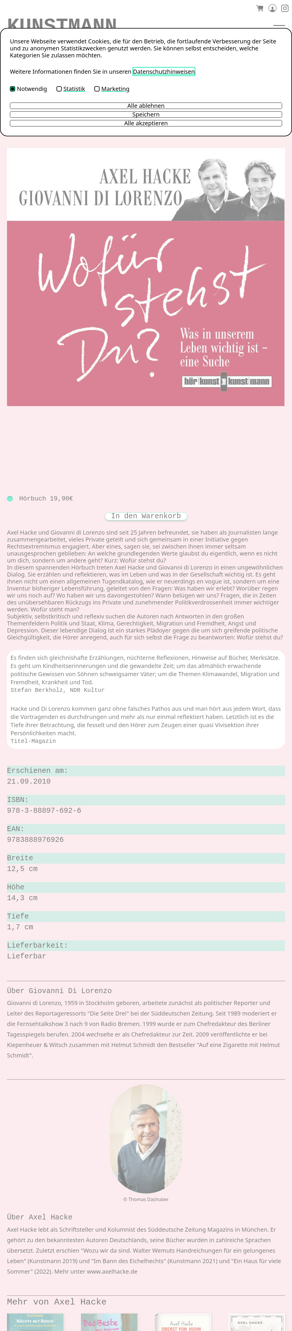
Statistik (70, 89)
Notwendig (28, 89)
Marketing (112, 89)
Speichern (146, 114)
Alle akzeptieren (146, 123)
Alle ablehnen (146, 106)
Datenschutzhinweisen (164, 71)
